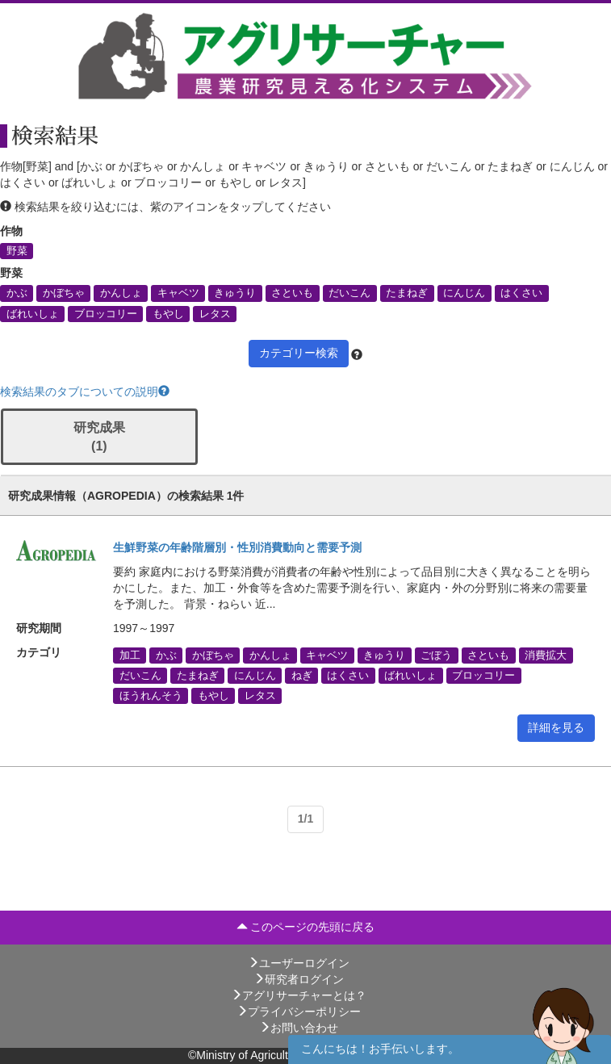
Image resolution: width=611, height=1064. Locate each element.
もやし (168, 313)
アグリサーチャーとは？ (298, 995)
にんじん (464, 293)
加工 (129, 654)
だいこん (349, 293)
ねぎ (301, 675)
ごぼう (436, 654)
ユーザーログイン (298, 963)
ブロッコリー (105, 313)
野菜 (16, 251)
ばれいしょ (32, 313)
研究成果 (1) (99, 437)
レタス (215, 313)
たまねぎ (407, 293)
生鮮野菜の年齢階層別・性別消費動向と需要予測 (237, 547)
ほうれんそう (150, 695)
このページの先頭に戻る (305, 926)
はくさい (521, 293)
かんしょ (121, 293)
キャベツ (178, 293)
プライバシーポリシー (298, 1011)
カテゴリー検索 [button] (298, 352)
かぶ (16, 293)
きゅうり (235, 293)
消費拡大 (546, 654)
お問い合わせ (298, 1027)
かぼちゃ (64, 293)
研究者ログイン (298, 979)
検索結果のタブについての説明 (84, 391)
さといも (292, 293)
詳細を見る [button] (556, 727)
